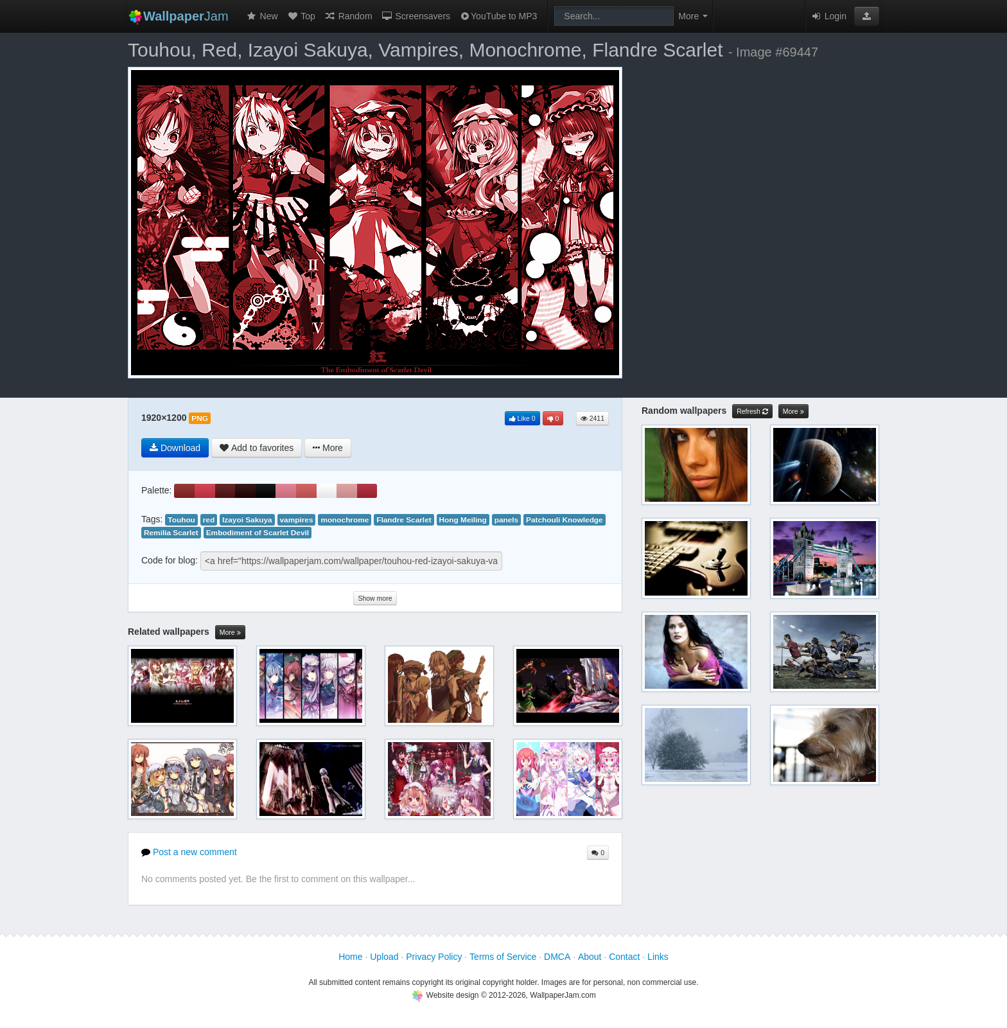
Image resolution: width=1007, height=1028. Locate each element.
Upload (384, 957)
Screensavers (415, 16)
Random (348, 16)
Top (301, 16)
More (230, 632)
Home (350, 957)
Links (658, 957)
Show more (375, 598)
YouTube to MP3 (498, 16)
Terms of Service (502, 957)
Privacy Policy (434, 957)
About (590, 957)
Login (828, 16)
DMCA (557, 957)
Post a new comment (189, 852)
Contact (624, 957)
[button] (866, 16)
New (262, 16)
